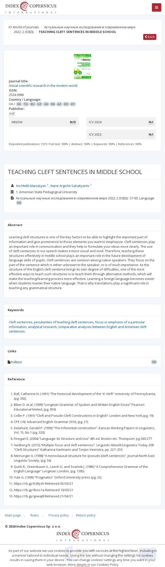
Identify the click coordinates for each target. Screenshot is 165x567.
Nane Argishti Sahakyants (70, 185)
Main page (13, 515)
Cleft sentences (20, 322)
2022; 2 (23, 32)
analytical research (42, 327)
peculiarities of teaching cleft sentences (64, 322)
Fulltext (16, 362)
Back (150, 36)
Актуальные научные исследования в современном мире (90, 27)
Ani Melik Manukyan (31, 185)
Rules (34, 515)
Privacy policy (59, 515)
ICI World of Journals (24, 27)
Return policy (86, 515)
